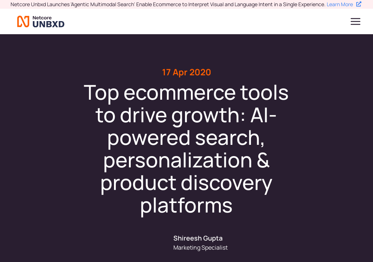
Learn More (344, 4)
